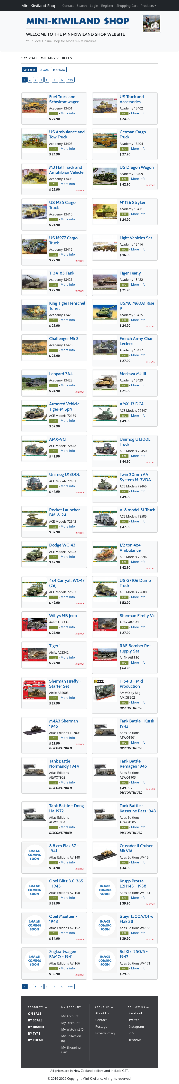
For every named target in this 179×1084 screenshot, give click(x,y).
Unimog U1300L (64, 474)
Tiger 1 (55, 645)
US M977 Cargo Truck (63, 240)
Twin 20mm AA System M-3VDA (135, 477)
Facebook (136, 1013)
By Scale (35, 1020)
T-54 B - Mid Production (131, 683)
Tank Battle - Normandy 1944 (64, 763)
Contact (68, 6)
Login (94, 6)
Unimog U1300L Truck (135, 442)
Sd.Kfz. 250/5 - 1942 (134, 954)
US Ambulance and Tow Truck (67, 134)
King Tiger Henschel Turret (67, 306)
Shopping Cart (127, 6)
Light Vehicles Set (136, 237)
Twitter (134, 1020)
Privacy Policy (105, 1033)
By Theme (35, 1040)
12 (62, 79)
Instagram (136, 1026)
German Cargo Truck (133, 134)
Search (82, 6)
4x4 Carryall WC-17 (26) (67, 583)
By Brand (36, 1027)
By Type (34, 1033)
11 (55, 79)
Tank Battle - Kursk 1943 (137, 723)
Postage (101, 1026)
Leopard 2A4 (61, 373)
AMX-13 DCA (132, 403)
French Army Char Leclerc (136, 341)
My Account (70, 1016)
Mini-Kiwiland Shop (39, 5)
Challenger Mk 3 (64, 338)
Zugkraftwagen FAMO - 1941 (62, 954)
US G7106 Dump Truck (135, 583)
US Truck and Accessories (132, 99)
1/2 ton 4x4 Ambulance (130, 547)
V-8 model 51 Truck (137, 509)
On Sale (34, 1013)
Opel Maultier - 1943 (63, 919)
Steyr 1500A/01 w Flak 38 (136, 919)
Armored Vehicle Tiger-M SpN (64, 406)
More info (68, 113)
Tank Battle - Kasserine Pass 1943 (138, 808)
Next (70, 79)
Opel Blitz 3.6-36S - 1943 (66, 883)
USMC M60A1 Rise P (137, 306)
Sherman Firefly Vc (137, 615)
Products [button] (147, 6)
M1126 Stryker (132, 202)
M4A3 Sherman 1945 (63, 723)
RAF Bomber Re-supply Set (135, 648)
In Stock (44, 69)
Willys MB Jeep (63, 615)
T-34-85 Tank (61, 273)
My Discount (70, 1023)
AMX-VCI (57, 439)
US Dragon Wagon (137, 167)
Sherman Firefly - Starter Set (65, 683)
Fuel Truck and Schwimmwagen (64, 99)
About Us (102, 1013)
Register (107, 6)
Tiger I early (130, 273)
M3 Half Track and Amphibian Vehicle (66, 170)
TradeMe (135, 1040)
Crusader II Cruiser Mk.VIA (136, 848)
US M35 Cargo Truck (62, 205)
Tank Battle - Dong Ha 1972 (66, 808)
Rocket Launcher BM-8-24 (64, 512)
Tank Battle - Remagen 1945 (133, 763)
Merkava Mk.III (133, 373)
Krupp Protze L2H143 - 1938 (133, 883)
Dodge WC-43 (62, 545)
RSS (131, 1033)
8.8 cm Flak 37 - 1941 (64, 848)
